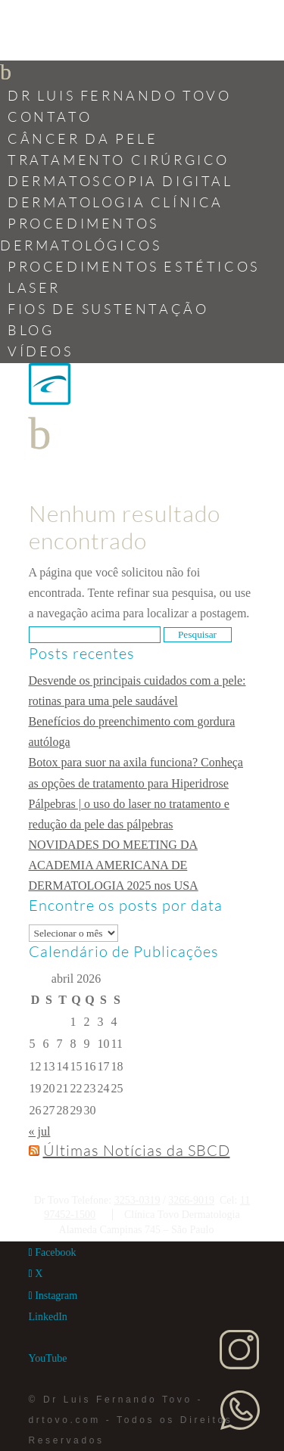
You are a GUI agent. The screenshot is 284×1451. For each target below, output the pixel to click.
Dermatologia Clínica (115, 202)
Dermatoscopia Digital (120, 180)
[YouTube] (48, 1358)
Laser (34, 287)
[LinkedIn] (48, 1316)
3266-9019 (191, 1200)
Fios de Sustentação (108, 308)
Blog (31, 330)
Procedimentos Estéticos (134, 266)
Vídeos (40, 351)
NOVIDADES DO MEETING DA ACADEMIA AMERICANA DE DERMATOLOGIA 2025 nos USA (113, 865)
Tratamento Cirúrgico (118, 159)
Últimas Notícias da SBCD (136, 1150)
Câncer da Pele (83, 138)
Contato (50, 116)
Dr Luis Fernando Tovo (120, 95)
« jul (40, 1131)
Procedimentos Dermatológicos (80, 234)
